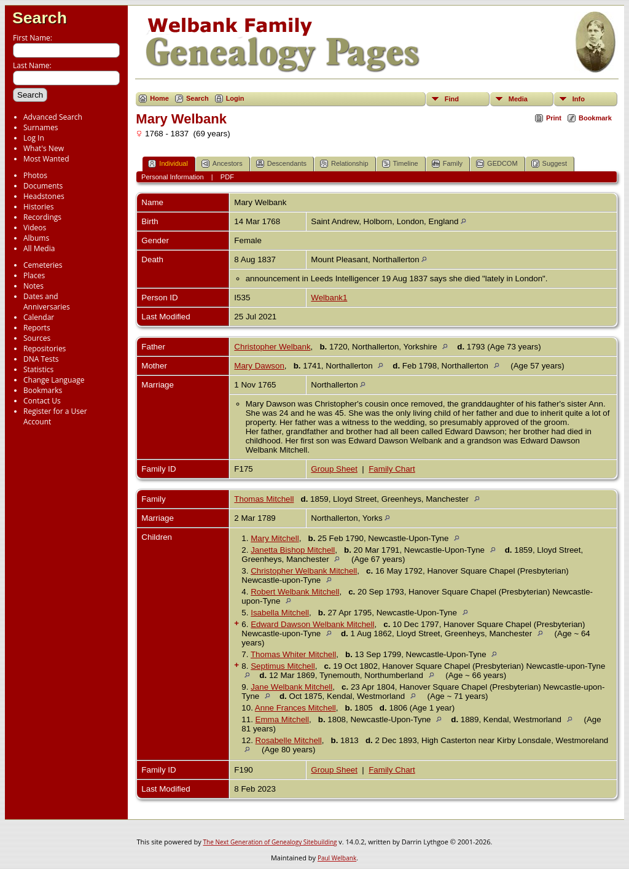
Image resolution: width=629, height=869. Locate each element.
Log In (33, 138)
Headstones (43, 196)
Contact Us (42, 401)
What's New (43, 148)
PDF (227, 177)
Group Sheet (334, 468)
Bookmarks (42, 390)
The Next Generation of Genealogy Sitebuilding (270, 842)
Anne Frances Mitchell (295, 707)
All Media (39, 248)
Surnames (40, 127)
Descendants (281, 163)
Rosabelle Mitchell (289, 740)
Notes (33, 286)
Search (39, 18)
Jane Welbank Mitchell (291, 687)
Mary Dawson (259, 365)
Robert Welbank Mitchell (295, 591)
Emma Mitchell (282, 719)
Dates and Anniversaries (46, 301)
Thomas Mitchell (264, 499)
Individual (167, 163)
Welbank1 (329, 297)
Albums (36, 238)
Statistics (38, 369)
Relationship (344, 163)
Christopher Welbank (272, 346)
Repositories (44, 348)
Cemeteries (43, 265)
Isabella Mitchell (280, 612)
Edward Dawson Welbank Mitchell (312, 624)
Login (235, 98)
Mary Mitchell (275, 538)
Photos (35, 175)
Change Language (53, 380)
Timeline (400, 163)
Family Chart (392, 468)
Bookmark (595, 118)
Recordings (42, 217)
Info (578, 99)
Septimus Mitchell (282, 666)
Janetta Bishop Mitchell (293, 550)
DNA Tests (41, 359)
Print (553, 118)
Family (447, 163)
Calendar (38, 317)
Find (452, 99)
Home (159, 98)
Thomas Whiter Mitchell (293, 654)
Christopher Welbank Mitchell (304, 570)
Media (518, 99)
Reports (36, 327)
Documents (43, 186)
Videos (34, 227)
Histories (38, 206)
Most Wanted (46, 159)
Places (34, 275)
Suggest (549, 163)
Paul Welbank (337, 858)
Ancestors (222, 163)
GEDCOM (497, 163)
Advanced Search (52, 117)
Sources (36, 338)
